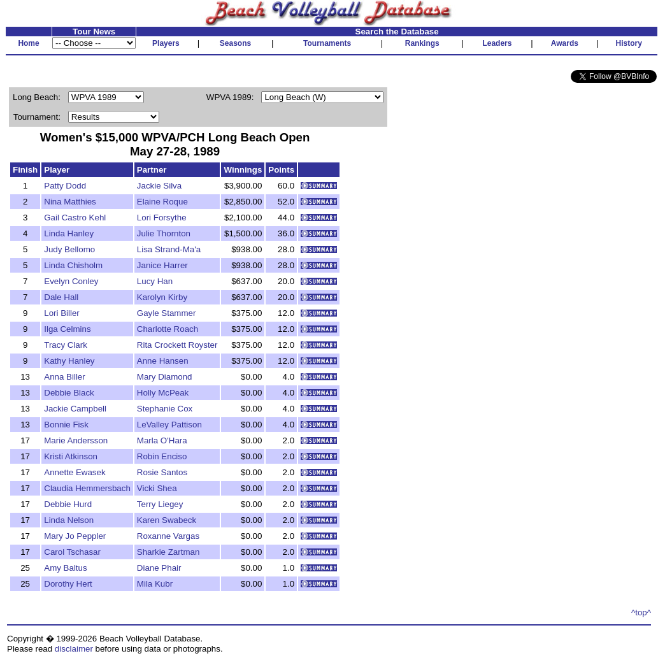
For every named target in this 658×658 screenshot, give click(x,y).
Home (28, 43)
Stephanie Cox (164, 408)
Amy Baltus (65, 568)
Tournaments (327, 43)
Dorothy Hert (68, 584)
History (629, 43)
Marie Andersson (76, 440)
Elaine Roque (162, 201)
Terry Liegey (160, 504)
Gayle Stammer (166, 313)
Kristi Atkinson (70, 456)
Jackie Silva (159, 185)
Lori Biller (62, 313)
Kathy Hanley (69, 361)
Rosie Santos (162, 472)
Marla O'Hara (162, 440)
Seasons (235, 43)
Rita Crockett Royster (177, 345)
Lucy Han (155, 281)
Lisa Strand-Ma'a (169, 249)
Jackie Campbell (75, 408)
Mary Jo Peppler (75, 536)
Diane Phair (159, 568)
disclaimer (74, 649)
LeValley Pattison (169, 424)
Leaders (496, 43)
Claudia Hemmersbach (87, 488)
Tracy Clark (65, 345)
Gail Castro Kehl (75, 217)
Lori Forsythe (162, 217)
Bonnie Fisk (66, 424)
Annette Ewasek (74, 472)
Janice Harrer (162, 265)
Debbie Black (69, 392)
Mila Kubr (155, 584)
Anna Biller (64, 377)
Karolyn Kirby (162, 297)
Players (166, 43)
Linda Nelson (69, 520)
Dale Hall (61, 297)
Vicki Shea (157, 488)
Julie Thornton (163, 233)
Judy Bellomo (69, 249)
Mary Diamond (164, 377)
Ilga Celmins (67, 329)
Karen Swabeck (166, 520)
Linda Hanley (69, 233)
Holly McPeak (163, 392)
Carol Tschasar (72, 552)
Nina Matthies (70, 201)
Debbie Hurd (68, 504)
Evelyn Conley (71, 281)
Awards (564, 43)
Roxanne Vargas (168, 536)
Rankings (422, 43)
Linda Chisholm (73, 265)
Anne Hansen (163, 361)
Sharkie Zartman (168, 552)
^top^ (641, 612)
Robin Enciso (162, 456)
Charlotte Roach (167, 329)
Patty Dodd (65, 185)
